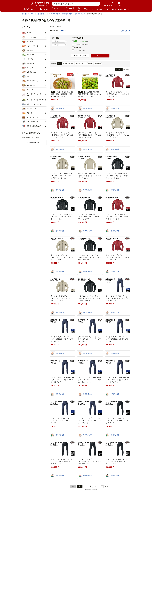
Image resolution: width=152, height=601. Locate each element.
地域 (44, 9)
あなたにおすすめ (68, 9)
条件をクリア (125, 31)
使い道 (89, 9)
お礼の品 (30, 9)
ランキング (55, 9)
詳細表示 (126, 69)
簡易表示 (119, 69)
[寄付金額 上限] (58, 44)
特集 (79, 9)
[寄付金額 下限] (58, 41)
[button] (87, 41)
